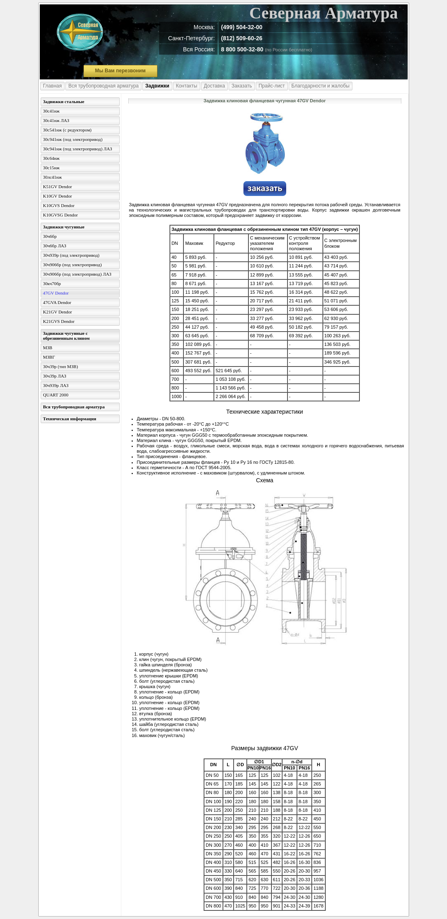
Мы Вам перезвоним (120, 71)
